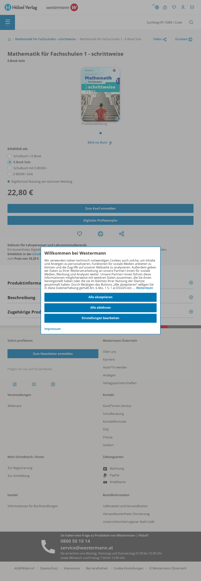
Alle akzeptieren (100, 297)
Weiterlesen (144, 288)
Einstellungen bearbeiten (100, 318)
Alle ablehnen (100, 308)
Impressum (52, 329)
